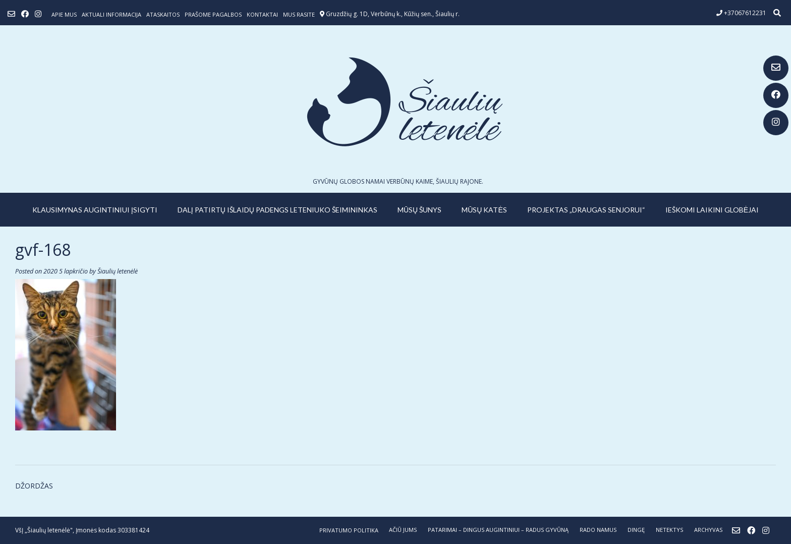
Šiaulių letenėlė (117, 271)
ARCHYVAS (708, 529)
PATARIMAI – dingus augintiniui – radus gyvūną (498, 529)
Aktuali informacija (111, 14)
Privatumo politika (348, 530)
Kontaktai (262, 14)
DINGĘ (636, 529)
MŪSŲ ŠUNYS (419, 209)
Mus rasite (299, 14)
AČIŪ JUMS (403, 529)
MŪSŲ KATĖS (484, 209)
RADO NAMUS (598, 529)
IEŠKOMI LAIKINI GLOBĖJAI (712, 209)
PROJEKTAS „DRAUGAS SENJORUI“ (586, 209)
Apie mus (64, 14)
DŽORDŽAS (34, 486)
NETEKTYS (669, 529)
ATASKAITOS (163, 14)
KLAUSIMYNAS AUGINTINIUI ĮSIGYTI (94, 209)
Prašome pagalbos (213, 14)
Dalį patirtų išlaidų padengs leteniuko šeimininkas (277, 209)
